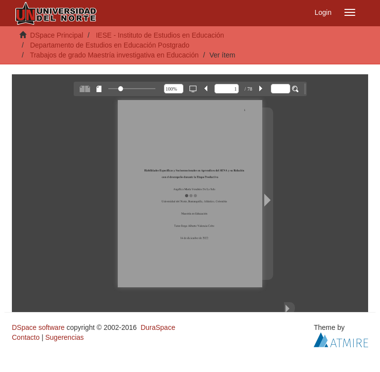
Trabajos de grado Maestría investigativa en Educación (114, 55)
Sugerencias (64, 337)
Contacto (26, 337)
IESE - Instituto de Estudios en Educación (160, 35)
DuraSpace (158, 327)
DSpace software (38, 327)
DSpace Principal (56, 35)
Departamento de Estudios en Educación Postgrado (110, 45)
